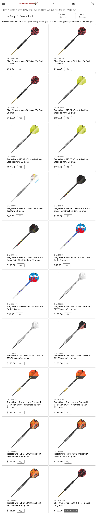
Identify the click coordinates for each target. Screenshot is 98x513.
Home (4, 10)
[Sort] (87, 16)
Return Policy (49, 499)
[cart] (92, 3)
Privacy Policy (49, 493)
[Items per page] (67, 16)
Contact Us (49, 480)
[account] (73, 3)
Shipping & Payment (49, 486)
